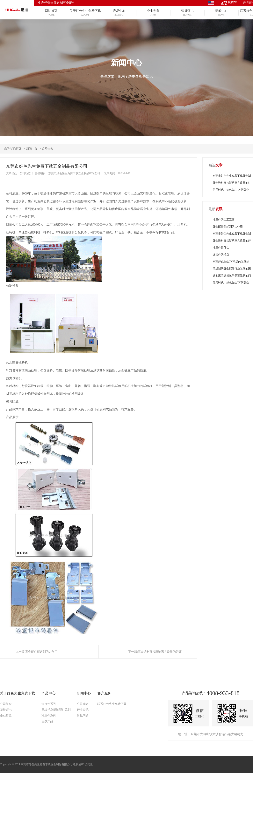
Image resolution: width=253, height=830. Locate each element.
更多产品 (47, 721)
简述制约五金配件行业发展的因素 (232, 269)
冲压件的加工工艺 (224, 219)
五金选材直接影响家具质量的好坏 (160, 651)
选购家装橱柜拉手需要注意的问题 (232, 276)
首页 (18, 148)
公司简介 (6, 703)
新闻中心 (31, 148)
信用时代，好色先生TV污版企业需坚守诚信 (231, 283)
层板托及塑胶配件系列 (56, 709)
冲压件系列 (48, 715)
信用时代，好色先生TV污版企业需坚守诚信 (231, 190)
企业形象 (6, 715)
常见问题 (83, 715)
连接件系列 (48, 703)
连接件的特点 (221, 254)
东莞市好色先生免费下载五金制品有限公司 (232, 176)
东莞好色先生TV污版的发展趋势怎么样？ (231, 262)
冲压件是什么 (221, 247)
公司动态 (47, 148)
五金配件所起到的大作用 (41, 651)
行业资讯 (83, 709)
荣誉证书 (6, 709)
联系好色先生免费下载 (111, 703)
